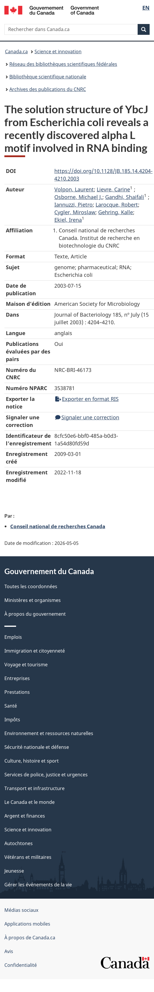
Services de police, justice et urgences (46, 774)
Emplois (13, 637)
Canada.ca (16, 51)
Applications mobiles (27, 924)
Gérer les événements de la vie (38, 884)
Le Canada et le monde (29, 802)
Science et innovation (58, 51)
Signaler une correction (87, 417)
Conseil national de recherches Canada (57, 526)
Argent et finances (24, 816)
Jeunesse (14, 871)
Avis (8, 951)
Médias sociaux (21, 910)
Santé (10, 706)
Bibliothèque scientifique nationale (47, 76)
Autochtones (18, 843)
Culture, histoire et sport (31, 761)
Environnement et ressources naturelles (48, 733)
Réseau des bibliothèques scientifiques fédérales (63, 64)
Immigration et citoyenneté (34, 651)
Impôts (12, 719)
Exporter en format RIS (87, 398)
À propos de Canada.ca (29, 937)
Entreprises (17, 678)
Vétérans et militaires (27, 857)
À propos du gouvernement (35, 614)
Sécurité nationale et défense (36, 747)
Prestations (17, 692)
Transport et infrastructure (34, 788)
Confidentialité (20, 965)
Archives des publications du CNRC (47, 89)
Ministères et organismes (32, 600)
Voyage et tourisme (26, 664)
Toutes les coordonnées (30, 586)
